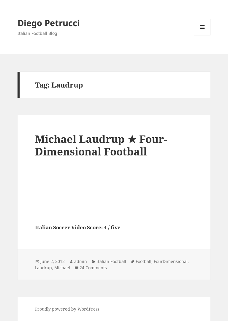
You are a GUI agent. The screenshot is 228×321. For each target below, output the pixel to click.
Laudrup (43, 267)
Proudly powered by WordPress (67, 309)
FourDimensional (171, 261)
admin (80, 261)
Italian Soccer (52, 227)
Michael (62, 267)
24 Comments (93, 267)
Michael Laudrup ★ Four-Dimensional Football (101, 145)
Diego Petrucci (49, 23)
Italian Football (111, 261)
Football (143, 261)
